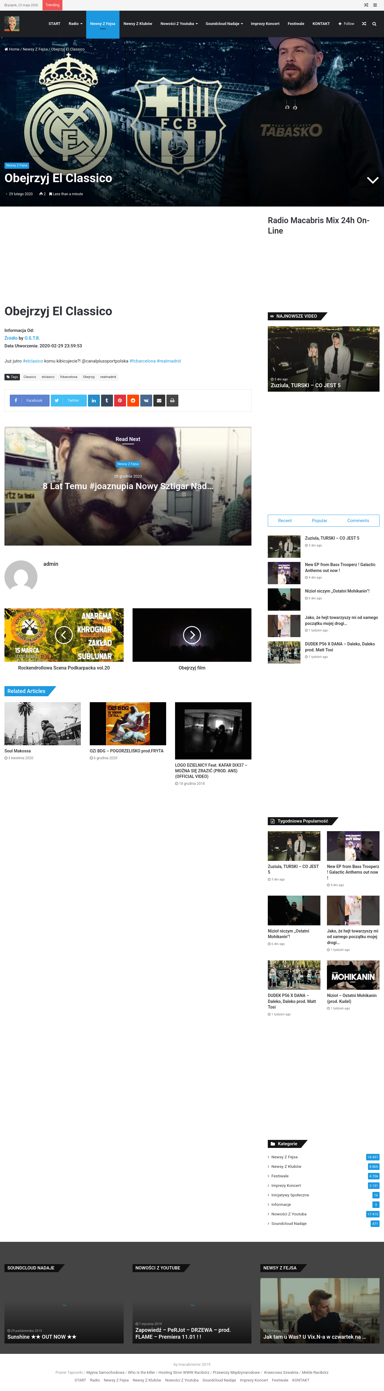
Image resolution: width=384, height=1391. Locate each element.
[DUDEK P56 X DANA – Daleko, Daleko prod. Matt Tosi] (284, 652)
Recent (285, 520)
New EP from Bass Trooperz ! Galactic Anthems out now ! (353, 872)
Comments (358, 520)
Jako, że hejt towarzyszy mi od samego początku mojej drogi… (352, 937)
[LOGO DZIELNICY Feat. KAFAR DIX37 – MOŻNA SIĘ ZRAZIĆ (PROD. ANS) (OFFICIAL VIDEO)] (213, 731)
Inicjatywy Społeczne (290, 1194)
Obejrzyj (89, 377)
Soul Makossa (17, 751)
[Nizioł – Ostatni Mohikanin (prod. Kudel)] (353, 975)
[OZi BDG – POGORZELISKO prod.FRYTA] (128, 723)
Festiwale (296, 23)
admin (50, 564)
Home (11, 49)
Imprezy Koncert (265, 23)
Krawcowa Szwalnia (281, 1372)
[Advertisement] (127, 259)
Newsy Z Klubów (138, 23)
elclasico (48, 377)
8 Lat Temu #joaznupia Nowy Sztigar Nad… (128, 486)
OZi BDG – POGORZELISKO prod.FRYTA (126, 751)
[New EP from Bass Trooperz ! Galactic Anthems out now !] (284, 573)
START (54, 23)
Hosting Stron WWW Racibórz (184, 1372)
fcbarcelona (69, 377)
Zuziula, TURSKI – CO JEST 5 (306, 385)
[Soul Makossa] (42, 723)
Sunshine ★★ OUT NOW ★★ (42, 1337)
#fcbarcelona (143, 361)
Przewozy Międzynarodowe (236, 1372)
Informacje (281, 1204)
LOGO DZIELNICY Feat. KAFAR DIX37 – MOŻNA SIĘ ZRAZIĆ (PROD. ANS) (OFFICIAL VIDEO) (211, 771)
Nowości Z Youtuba (177, 23)
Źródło (11, 338)
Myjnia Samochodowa (105, 1372)
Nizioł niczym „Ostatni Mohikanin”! (337, 591)
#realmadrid (169, 361)
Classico (29, 377)
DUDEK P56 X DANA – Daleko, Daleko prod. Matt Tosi (292, 1001)
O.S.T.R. (32, 338)
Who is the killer (141, 1372)
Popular (320, 520)
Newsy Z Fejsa (102, 23)
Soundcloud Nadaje (222, 23)
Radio (73, 23)
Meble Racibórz (315, 1372)
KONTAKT (321, 23)
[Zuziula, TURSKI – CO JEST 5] (284, 546)
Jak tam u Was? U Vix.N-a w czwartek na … (314, 1337)
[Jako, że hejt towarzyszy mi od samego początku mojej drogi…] (284, 626)
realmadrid (108, 377)
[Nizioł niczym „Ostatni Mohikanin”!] (284, 599)
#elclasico (33, 361)
